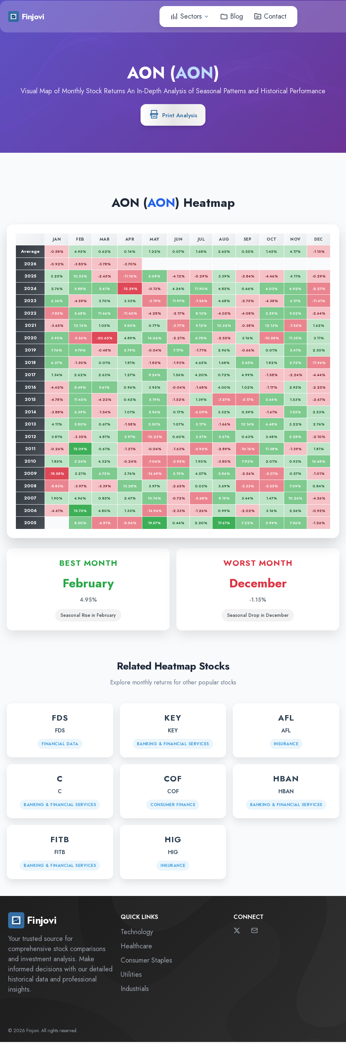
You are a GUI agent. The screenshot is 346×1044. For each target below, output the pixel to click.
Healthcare (136, 948)
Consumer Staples (146, 962)
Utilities (131, 976)
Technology (137, 934)
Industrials (135, 991)
